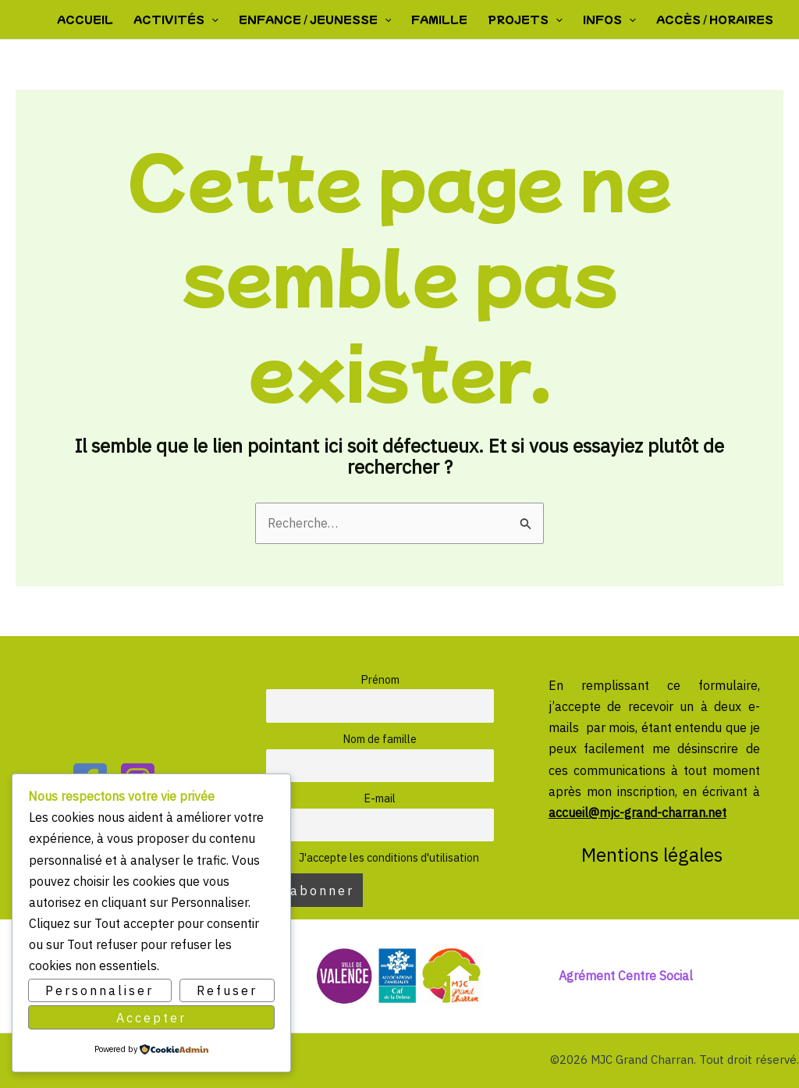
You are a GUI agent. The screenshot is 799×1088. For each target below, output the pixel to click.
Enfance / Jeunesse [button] (315, 19)
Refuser (227, 990)
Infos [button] (609, 19)
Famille (439, 19)
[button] (211, 19)
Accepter (151, 1017)
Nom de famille (380, 738)
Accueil (85, 19)
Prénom (380, 679)
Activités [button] (175, 19)
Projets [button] (525, 19)
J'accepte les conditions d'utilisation (379, 857)
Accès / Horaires (714, 19)
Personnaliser (99, 990)
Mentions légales (654, 854)
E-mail (380, 798)
